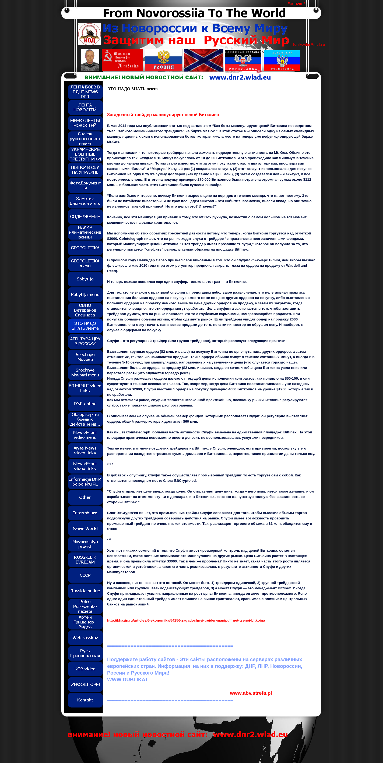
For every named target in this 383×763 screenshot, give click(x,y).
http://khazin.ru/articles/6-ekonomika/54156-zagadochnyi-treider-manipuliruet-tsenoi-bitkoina (186, 620)
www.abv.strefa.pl (251, 693)
